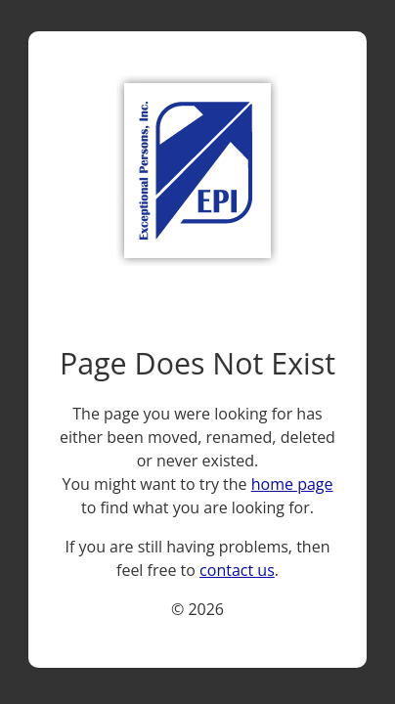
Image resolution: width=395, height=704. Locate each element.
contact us (237, 570)
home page (292, 484)
